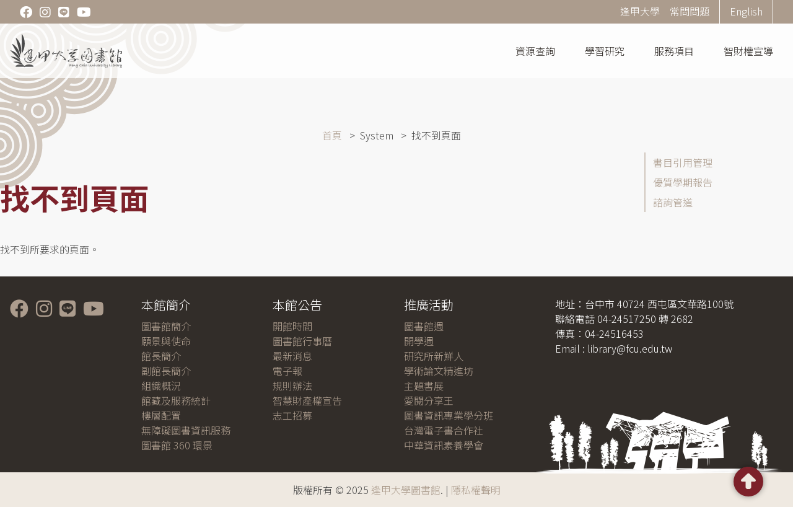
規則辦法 (292, 385)
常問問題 (689, 11)
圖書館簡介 (166, 326)
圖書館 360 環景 (176, 445)
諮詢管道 (673, 202)
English (746, 11)
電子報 (287, 370)
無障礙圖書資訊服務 (185, 430)
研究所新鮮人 (433, 355)
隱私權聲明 (476, 489)
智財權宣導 (748, 50)
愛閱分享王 (428, 400)
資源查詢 (535, 50)
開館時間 (292, 326)
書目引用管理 (682, 162)
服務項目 (674, 50)
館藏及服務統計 (176, 400)
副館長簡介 (166, 370)
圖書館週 (424, 326)
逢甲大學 (640, 11)
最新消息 (292, 355)
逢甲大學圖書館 (405, 489)
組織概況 (161, 385)
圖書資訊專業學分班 (448, 415)
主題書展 (424, 385)
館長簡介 (161, 355)
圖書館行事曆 (302, 340)
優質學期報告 (682, 182)
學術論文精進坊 (438, 370)
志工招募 (292, 415)
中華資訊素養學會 (443, 445)
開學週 (419, 340)
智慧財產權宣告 (307, 400)
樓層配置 (161, 415)
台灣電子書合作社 (443, 430)
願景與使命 (166, 340)
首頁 (332, 135)
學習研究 (604, 50)
